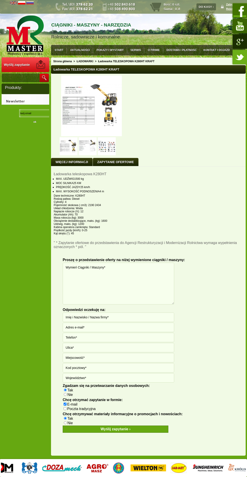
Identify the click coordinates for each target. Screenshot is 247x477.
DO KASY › (206, 7)
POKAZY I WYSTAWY (110, 50)
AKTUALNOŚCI (80, 50)
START (59, 50)
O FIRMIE (154, 50)
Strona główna (62, 61)
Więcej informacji (72, 162)
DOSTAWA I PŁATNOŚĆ (182, 50)
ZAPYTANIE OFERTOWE (115, 162)
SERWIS (135, 50)
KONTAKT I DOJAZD (216, 50)
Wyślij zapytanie (17, 65)
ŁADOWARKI (85, 61)
